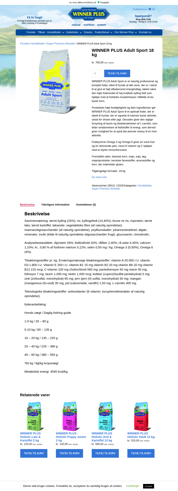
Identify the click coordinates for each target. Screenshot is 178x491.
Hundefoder (54, 32)
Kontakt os (145, 32)
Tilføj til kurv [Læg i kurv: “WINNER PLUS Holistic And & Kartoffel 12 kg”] (105, 453)
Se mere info (99, 177)
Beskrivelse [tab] (27, 204)
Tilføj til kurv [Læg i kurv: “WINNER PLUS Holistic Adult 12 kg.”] (141, 453)
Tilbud (41, 32)
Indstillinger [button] (132, 486)
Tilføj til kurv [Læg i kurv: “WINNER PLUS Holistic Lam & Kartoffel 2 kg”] (34, 453)
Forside (31, 32)
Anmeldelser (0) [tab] (86, 204)
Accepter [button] (148, 486)
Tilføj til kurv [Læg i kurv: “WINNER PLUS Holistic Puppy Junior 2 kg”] (70, 453)
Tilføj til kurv (117, 73)
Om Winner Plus (124, 32)
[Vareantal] (97, 73)
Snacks (88, 32)
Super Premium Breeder (61, 43)
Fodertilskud (102, 32)
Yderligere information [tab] (55, 204)
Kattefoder (72, 32)
